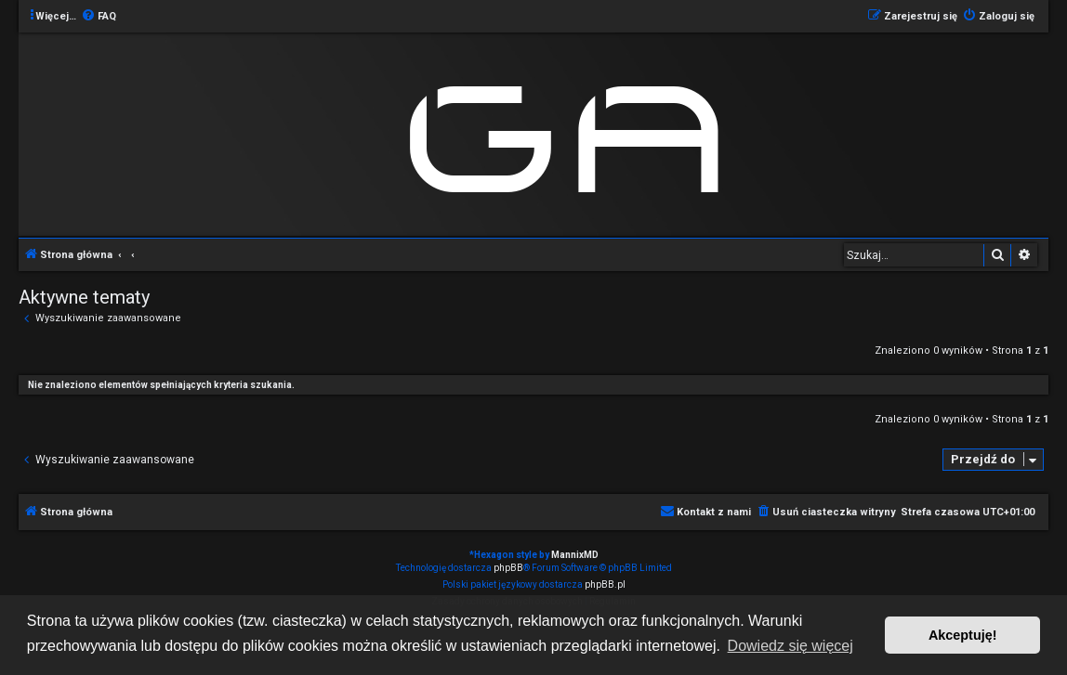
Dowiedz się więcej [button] (790, 646)
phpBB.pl (605, 584)
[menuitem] (98, 17)
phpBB (508, 568)
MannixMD (575, 555)
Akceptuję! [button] (963, 635)
